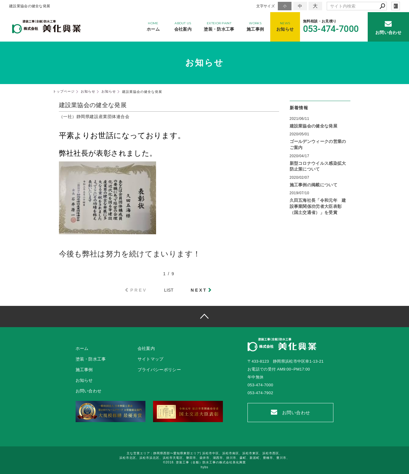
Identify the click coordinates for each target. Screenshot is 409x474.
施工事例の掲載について (313, 184)
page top (204, 316)
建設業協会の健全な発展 (313, 126)
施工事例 (84, 369)
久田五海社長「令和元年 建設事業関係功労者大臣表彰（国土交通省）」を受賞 (318, 206)
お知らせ (84, 380)
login (395, 6)
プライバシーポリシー (159, 369)
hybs (204, 467)
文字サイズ (265, 6)
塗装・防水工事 (91, 359)
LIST (169, 290)
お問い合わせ (290, 412)
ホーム (82, 348)
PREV (138, 290)
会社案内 (146, 348)
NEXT (199, 290)
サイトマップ (151, 359)
